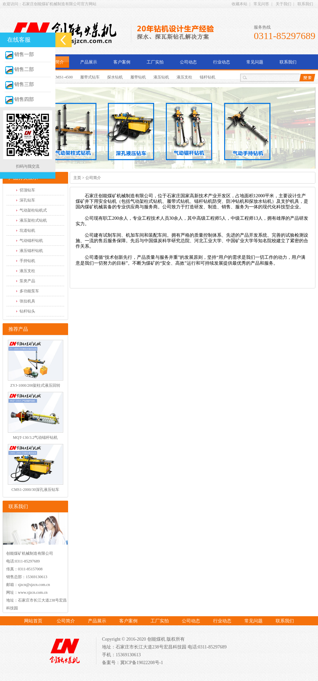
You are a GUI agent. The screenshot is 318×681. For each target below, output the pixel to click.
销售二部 (19, 69)
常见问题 (254, 62)
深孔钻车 (27, 200)
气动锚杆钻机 (31, 240)
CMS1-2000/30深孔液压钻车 (35, 489)
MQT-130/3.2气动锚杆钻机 (35, 437)
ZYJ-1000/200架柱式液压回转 (35, 385)
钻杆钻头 (27, 311)
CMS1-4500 (63, 77)
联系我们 (305, 4)
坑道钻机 (27, 230)
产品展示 (88, 62)
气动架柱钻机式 (33, 210)
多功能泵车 (29, 291)
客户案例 (121, 62)
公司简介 (55, 62)
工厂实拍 (155, 62)
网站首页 (33, 620)
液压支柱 (184, 77)
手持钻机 (27, 260)
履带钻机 (138, 77)
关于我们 (283, 4)
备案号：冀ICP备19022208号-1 (132, 662)
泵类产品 (27, 281)
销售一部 (19, 54)
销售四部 (19, 99)
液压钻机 (161, 77)
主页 (77, 177)
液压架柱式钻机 (33, 220)
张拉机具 (27, 301)
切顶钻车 (27, 190)
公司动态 (188, 62)
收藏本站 (239, 4)
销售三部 (19, 84)
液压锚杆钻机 (31, 250)
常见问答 (261, 4)
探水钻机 (115, 77)
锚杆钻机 (207, 77)
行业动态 (221, 62)
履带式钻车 (90, 77)
